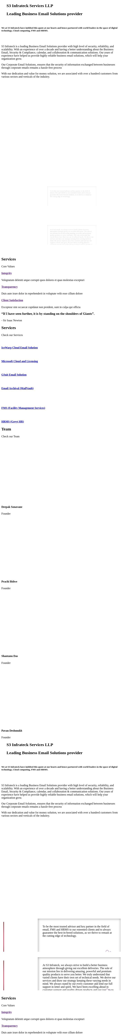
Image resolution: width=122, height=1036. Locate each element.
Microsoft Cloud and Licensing (19, 361)
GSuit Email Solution (14, 374)
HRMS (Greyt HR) (12, 421)
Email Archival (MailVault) (17, 388)
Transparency (9, 286)
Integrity (6, 273)
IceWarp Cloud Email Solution (19, 347)
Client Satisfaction (12, 300)
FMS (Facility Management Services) (23, 407)
